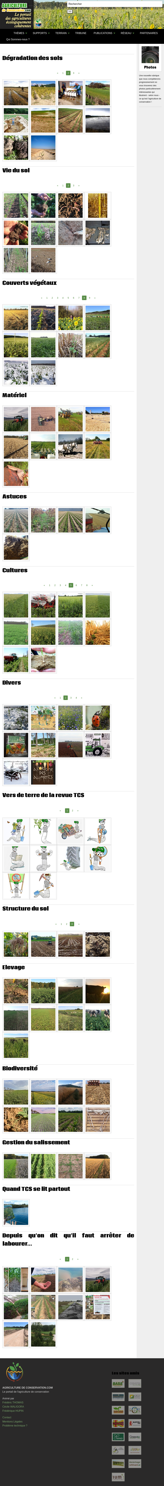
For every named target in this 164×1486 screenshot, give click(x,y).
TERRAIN (61, 33)
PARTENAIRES (149, 33)
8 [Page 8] (87, 585)
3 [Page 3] (73, 73)
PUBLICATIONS (103, 33)
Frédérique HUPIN (13, 1410)
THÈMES (18, 33)
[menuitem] (6, 33)
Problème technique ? (14, 1425)
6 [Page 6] (73, 298)
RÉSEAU (126, 33)
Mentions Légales (12, 1421)
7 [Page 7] (79, 298)
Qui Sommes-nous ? (18, 39)
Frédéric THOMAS (12, 1402)
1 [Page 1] (63, 73)
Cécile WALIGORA (13, 1406)
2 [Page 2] (52, 298)
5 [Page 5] (68, 298)
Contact (6, 1417)
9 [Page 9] (89, 298)
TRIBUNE (80, 33)
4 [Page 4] (63, 298)
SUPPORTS (40, 33)
